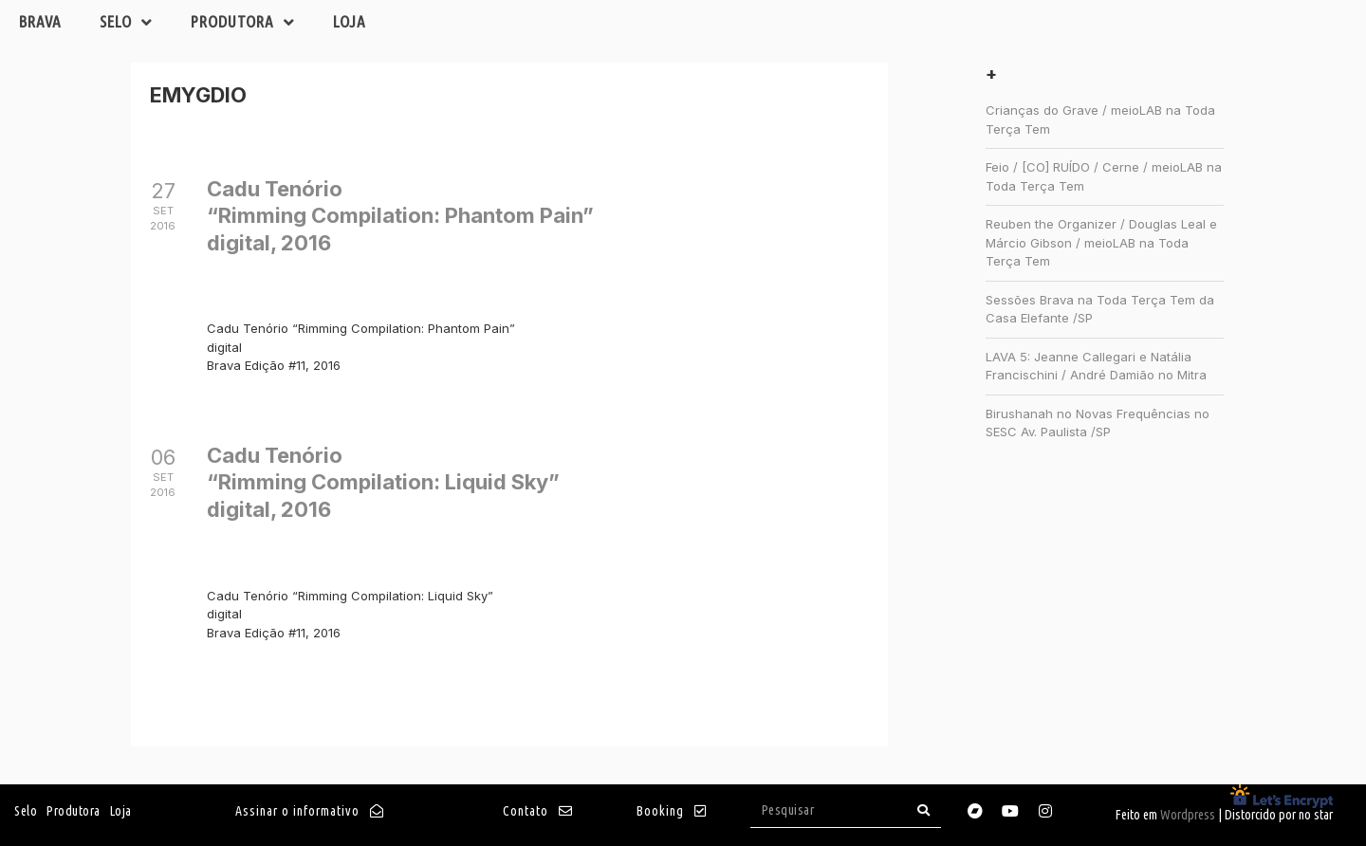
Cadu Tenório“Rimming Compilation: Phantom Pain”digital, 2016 (400, 215)
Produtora (243, 22)
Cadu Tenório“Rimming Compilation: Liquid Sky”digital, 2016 (383, 482)
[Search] (924, 810)
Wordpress (1187, 814)
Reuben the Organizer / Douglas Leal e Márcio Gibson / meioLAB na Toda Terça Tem (1101, 242)
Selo (126, 22)
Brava (40, 21)
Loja (349, 21)
